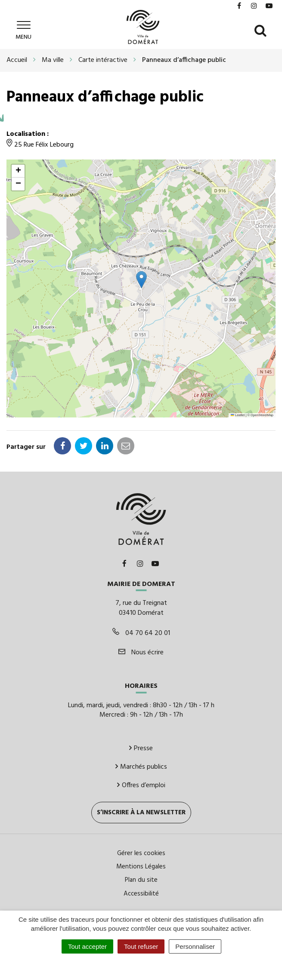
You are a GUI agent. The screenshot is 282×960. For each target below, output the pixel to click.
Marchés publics (141, 765)
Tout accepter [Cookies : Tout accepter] (87, 946)
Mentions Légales (141, 865)
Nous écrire (141, 651)
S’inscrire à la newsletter (141, 811)
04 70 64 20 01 (141, 632)
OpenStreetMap (262, 414)
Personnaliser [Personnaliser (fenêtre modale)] (195, 946)
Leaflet (238, 414)
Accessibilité (141, 892)
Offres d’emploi (141, 784)
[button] (141, 278)
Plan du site (141, 879)
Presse (141, 747)
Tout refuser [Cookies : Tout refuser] (141, 946)
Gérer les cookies (141, 852)
